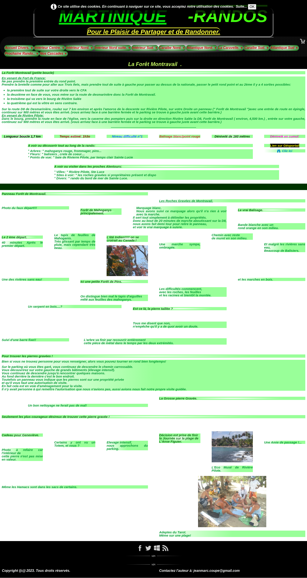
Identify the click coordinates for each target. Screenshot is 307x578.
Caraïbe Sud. (256, 48)
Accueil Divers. (19, 48)
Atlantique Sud (284, 48)
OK (252, 7)
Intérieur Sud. (145, 48)
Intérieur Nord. (79, 48)
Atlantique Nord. (202, 48)
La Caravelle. (230, 48)
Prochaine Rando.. (22, 53)
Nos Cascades (53, 53)
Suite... (241, 6)
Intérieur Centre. (50, 48)
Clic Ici (284, 151)
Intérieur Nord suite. (112, 48)
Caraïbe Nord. (172, 48)
